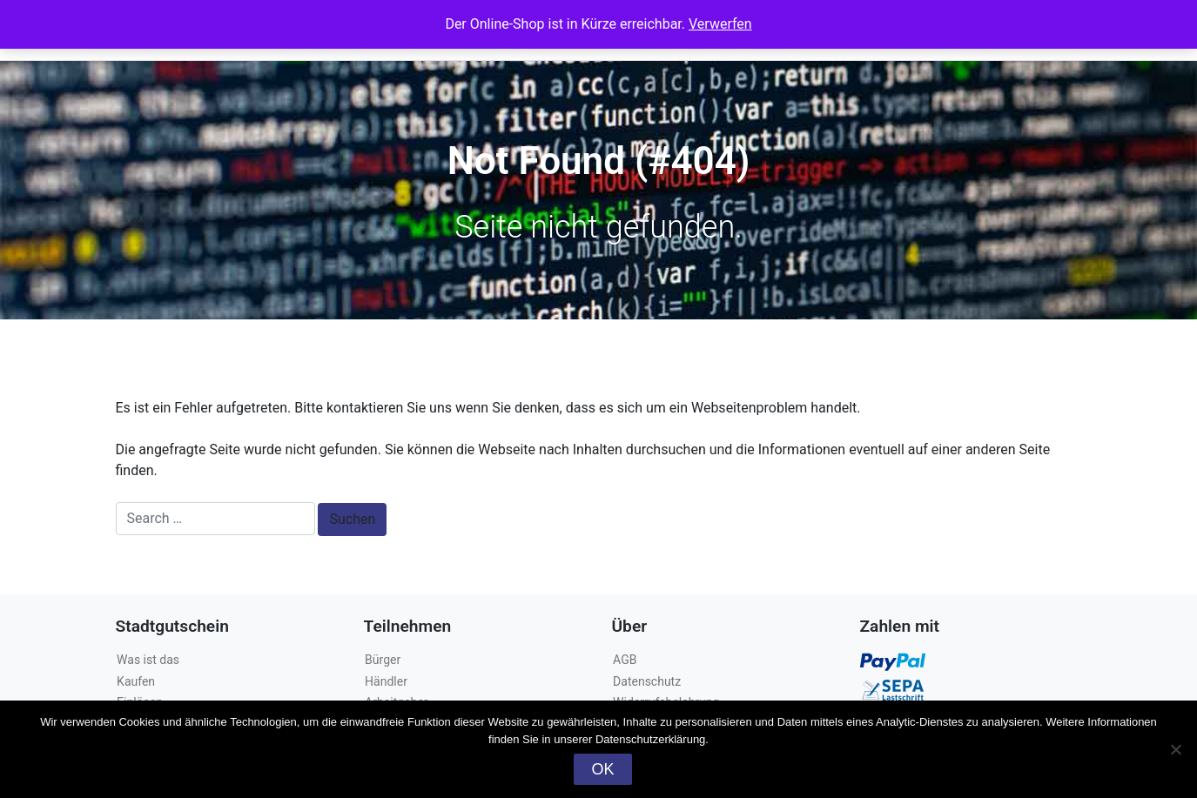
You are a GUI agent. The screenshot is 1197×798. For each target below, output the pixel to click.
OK (602, 769)
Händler (386, 681)
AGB (624, 660)
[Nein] (1175, 749)
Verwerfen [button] (720, 24)
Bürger (382, 660)
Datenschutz (647, 681)
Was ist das (148, 660)
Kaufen (136, 681)
